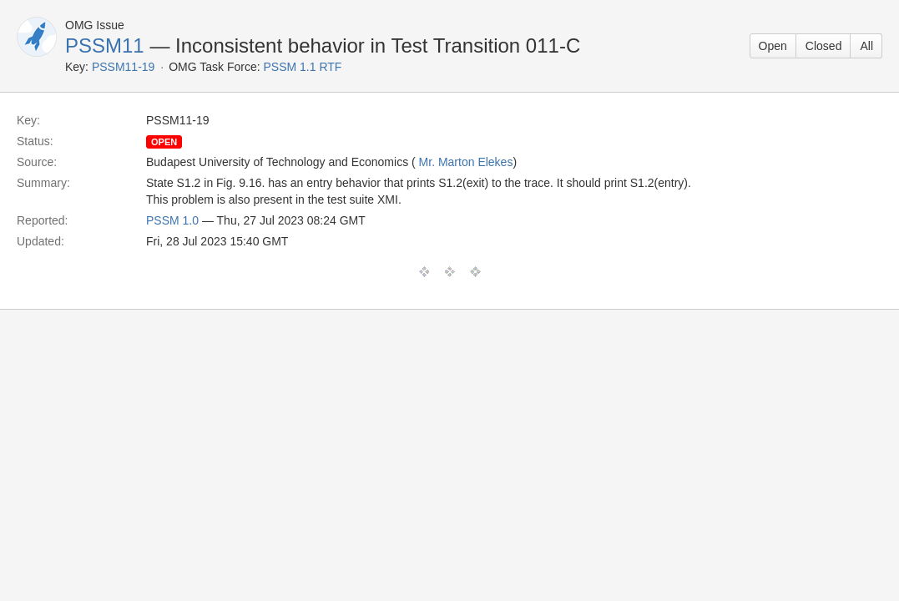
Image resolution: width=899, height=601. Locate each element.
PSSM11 (104, 45)
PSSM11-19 (123, 66)
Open (773, 46)
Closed (824, 46)
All (866, 46)
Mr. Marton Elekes (466, 162)
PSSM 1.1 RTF (303, 66)
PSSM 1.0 (172, 220)
